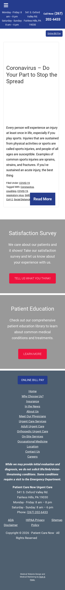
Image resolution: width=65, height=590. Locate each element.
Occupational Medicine (32, 441)
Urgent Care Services (32, 421)
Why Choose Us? (33, 396)
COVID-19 (24, 183)
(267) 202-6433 (37, 512)
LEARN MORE (32, 354)
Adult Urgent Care (32, 426)
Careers (32, 456)
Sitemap (56, 520)
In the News (32, 406)
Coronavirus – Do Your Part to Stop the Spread (31, 75)
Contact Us (32, 451)
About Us (33, 411)
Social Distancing (23, 199)
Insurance (32, 401)
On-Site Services (32, 436)
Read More (42, 199)
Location (32, 446)
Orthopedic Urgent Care (32, 431)
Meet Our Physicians (32, 416)
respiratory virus (15, 195)
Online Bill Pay (54, 33)
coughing (11, 191)
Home (33, 391)
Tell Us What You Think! (32, 278)
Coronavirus (27, 187)
